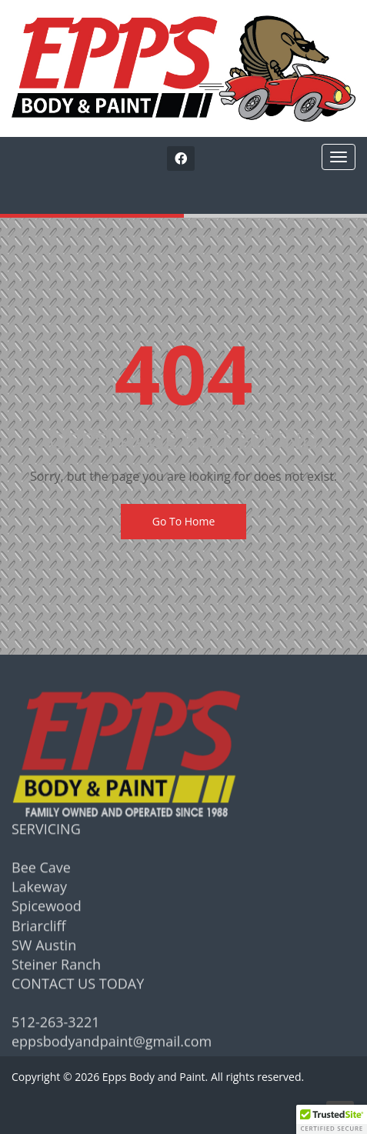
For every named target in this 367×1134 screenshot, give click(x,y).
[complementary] (255, 1049)
